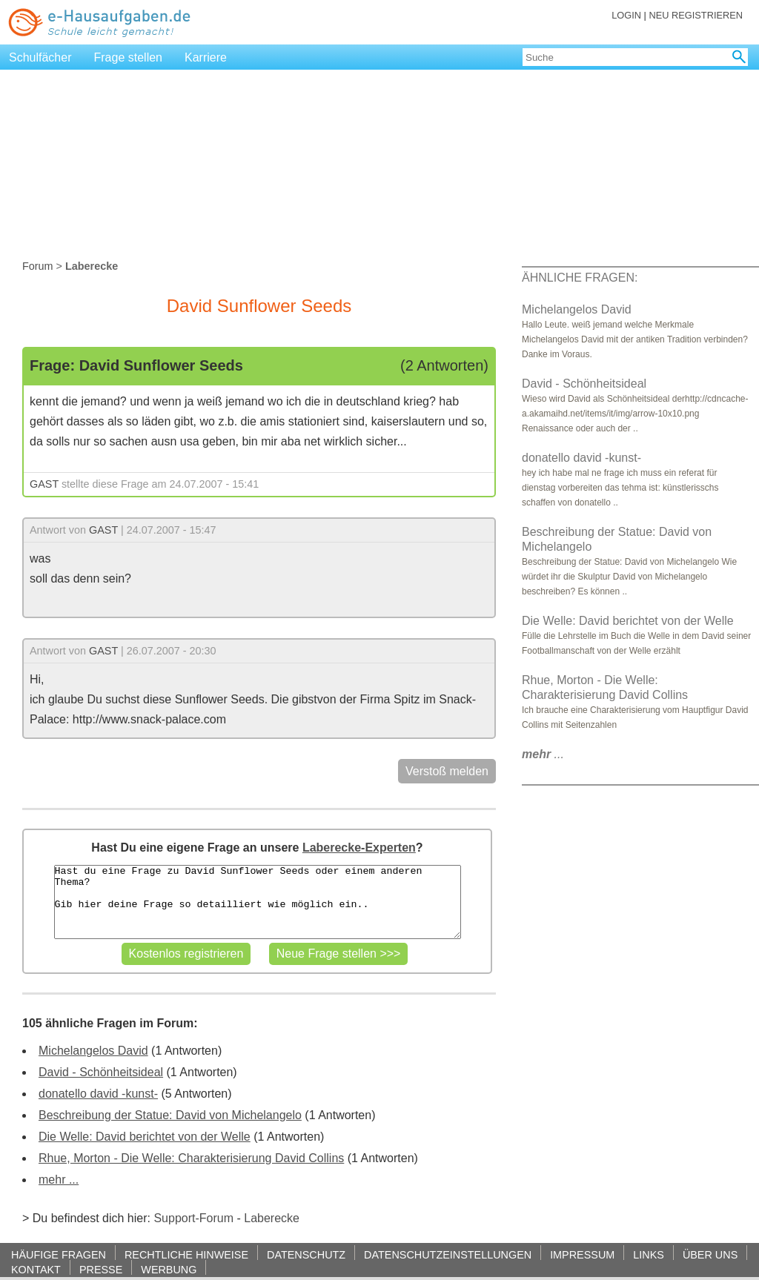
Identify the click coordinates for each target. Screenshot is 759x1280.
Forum (37, 266)
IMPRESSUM (582, 1254)
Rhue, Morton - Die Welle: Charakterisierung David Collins (191, 1158)
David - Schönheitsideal (101, 1072)
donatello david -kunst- (98, 1093)
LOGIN (626, 15)
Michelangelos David (93, 1050)
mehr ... (59, 1179)
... (543, 754)
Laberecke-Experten (359, 847)
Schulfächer (40, 57)
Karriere (206, 57)
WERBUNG (168, 1269)
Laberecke (271, 1218)
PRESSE (100, 1269)
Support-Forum (193, 1218)
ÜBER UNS (710, 1254)
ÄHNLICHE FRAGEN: (579, 277)
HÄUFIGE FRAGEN (58, 1254)
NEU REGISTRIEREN (696, 15)
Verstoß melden (446, 771)
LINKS (648, 1254)
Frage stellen (128, 57)
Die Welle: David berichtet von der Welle (145, 1136)
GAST (44, 484)
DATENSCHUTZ (306, 1254)
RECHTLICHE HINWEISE (186, 1254)
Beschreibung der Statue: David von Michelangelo (170, 1115)
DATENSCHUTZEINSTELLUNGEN (447, 1254)
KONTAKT (36, 1269)
